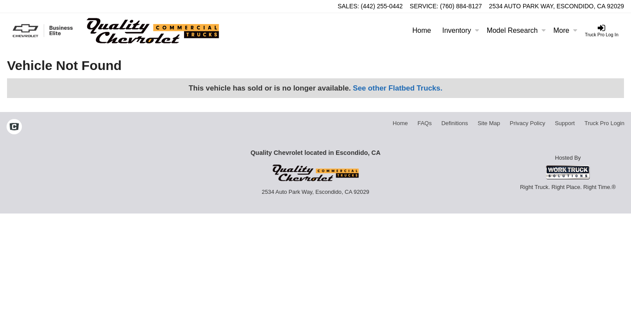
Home (421, 30)
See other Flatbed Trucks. (397, 88)
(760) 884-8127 (461, 6)
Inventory (460, 30)
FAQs (425, 123)
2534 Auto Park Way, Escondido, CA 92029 (556, 6)
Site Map (489, 123)
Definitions (454, 123)
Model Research (516, 30)
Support (565, 123)
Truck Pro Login (604, 123)
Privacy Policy (527, 123)
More (565, 30)
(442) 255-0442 (382, 6)
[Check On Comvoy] (14, 127)
